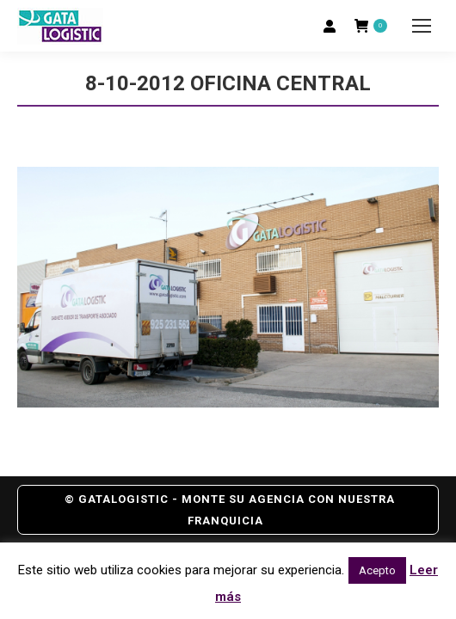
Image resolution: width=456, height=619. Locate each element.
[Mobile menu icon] (421, 26)
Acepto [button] (377, 570)
